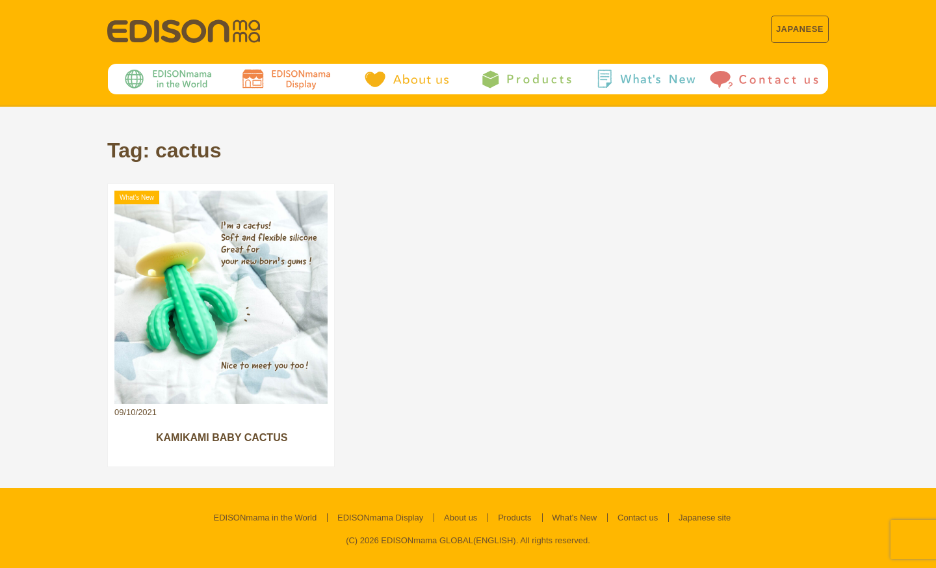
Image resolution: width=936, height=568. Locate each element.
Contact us (638, 517)
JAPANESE (800, 29)
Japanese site (705, 517)
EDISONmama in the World (265, 517)
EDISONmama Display (380, 517)
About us (460, 517)
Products (514, 517)
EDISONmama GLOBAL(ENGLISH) (448, 540)
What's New (574, 517)
